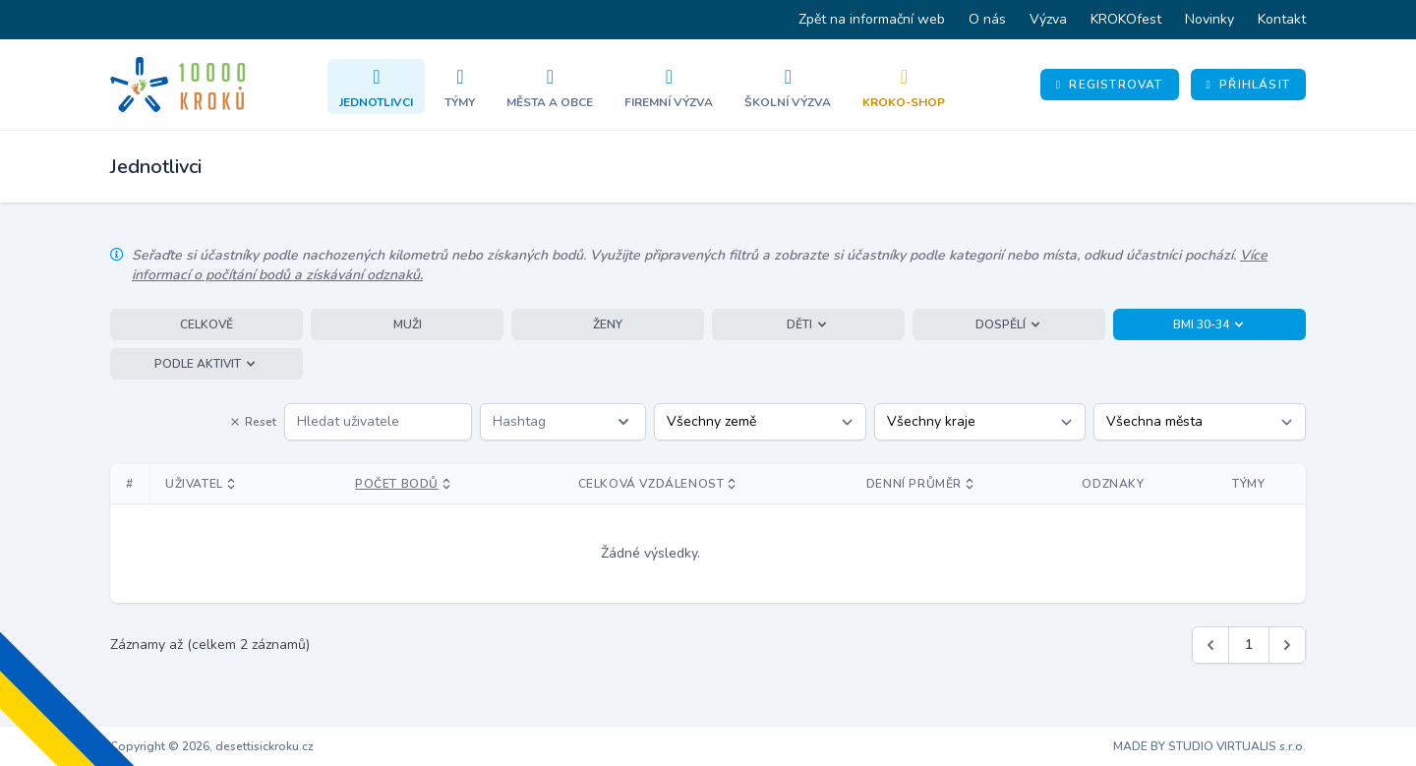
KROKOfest (1126, 19)
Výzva (1048, 19)
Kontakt (1282, 19)
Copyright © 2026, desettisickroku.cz (212, 746)
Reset (252, 422)
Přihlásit (1248, 84)
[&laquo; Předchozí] (1210, 645)
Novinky (1209, 19)
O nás (987, 19)
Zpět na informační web (871, 19)
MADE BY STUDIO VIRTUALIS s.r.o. (1209, 746)
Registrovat (1109, 84)
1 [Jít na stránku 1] (1249, 644)
